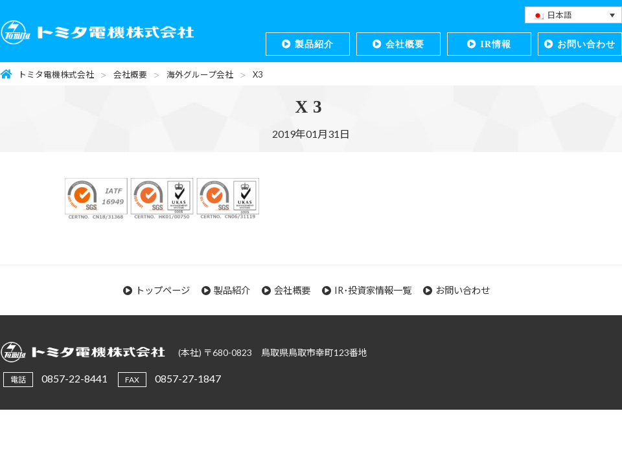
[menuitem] (573, 14)
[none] (573, 14)
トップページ (162, 290)
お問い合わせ (586, 44)
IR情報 (495, 44)
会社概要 (405, 44)
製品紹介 (314, 44)
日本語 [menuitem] (559, 15)
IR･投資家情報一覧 (372, 290)
